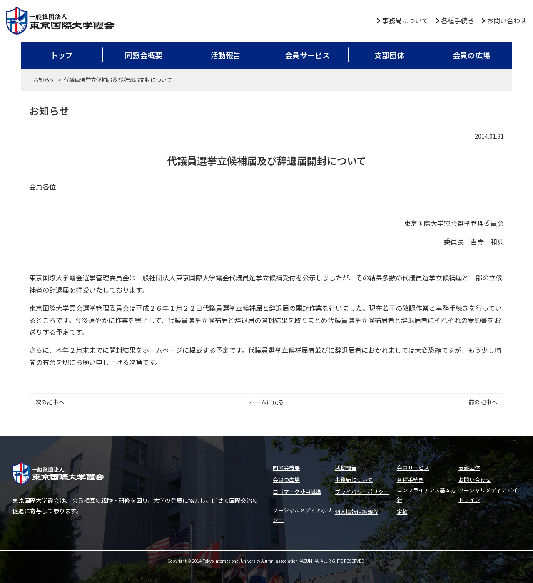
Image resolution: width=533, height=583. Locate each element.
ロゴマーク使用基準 (297, 492)
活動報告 (226, 55)
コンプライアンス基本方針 (426, 495)
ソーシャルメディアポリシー (302, 514)
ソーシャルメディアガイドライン (488, 495)
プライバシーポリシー (362, 492)
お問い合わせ (507, 20)
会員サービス (307, 55)
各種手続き (457, 20)
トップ (61, 55)
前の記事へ (483, 402)
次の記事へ (50, 402)
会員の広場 (471, 55)
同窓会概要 (143, 55)
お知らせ (44, 80)
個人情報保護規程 (356, 512)
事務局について (405, 20)
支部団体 (389, 55)
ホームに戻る (266, 402)
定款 (402, 512)
